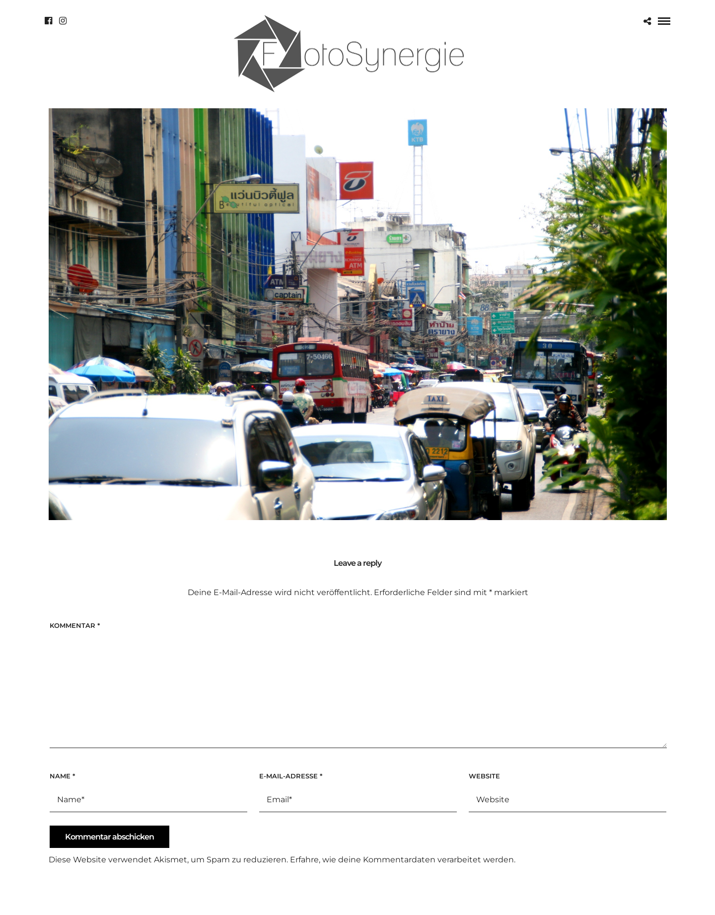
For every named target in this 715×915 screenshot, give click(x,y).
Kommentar (75, 625)
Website (484, 776)
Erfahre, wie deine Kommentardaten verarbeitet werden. (402, 859)
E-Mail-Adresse (290, 776)
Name (62, 776)
